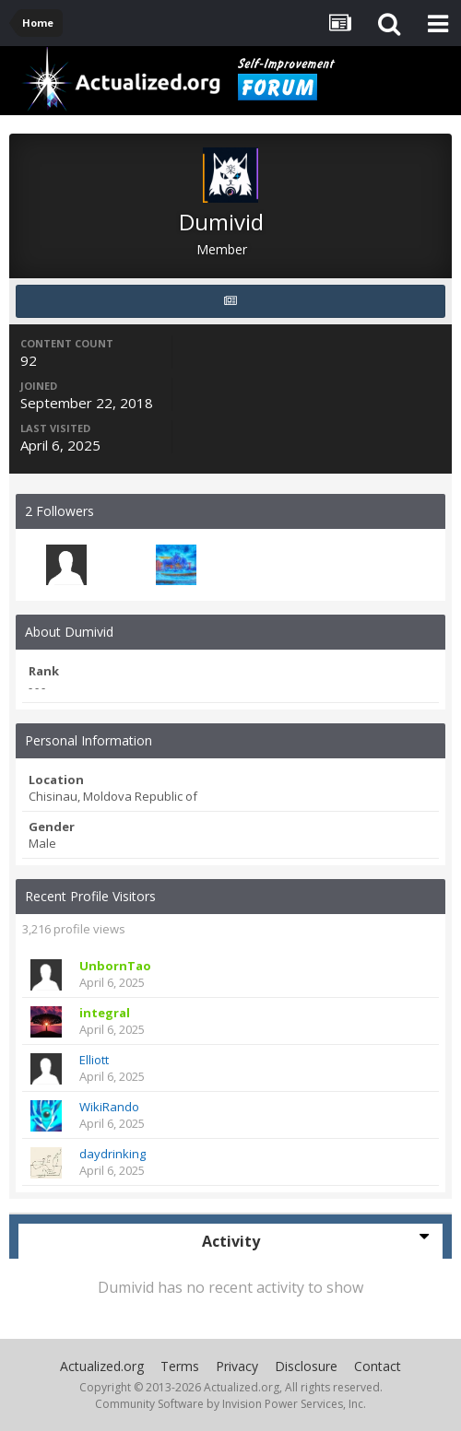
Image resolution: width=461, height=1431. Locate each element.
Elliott (94, 1059)
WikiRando (109, 1106)
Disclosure (306, 1366)
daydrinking (112, 1153)
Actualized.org (102, 1366)
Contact (377, 1366)
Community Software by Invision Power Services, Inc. (230, 1404)
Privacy (237, 1366)
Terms (179, 1366)
